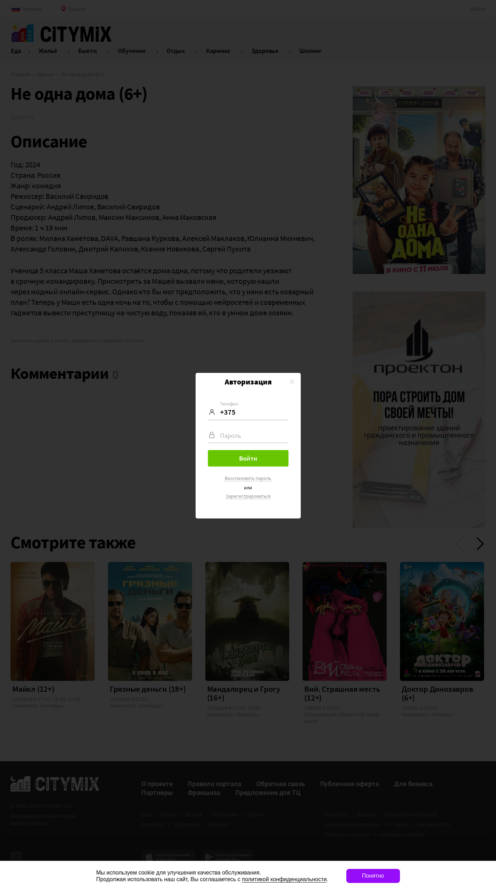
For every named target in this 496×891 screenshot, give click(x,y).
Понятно (373, 876)
